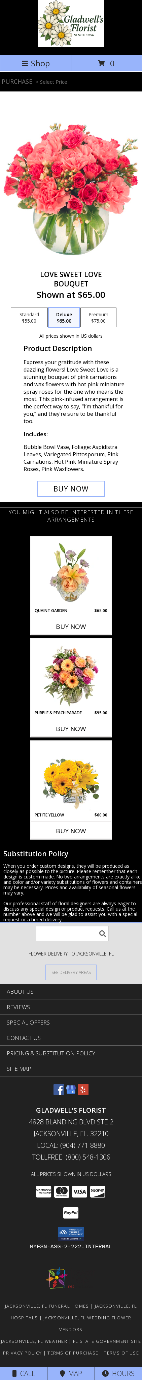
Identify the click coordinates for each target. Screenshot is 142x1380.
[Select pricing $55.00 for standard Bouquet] (29, 317)
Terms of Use (121, 1353)
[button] (71, 1234)
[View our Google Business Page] (71, 1093)
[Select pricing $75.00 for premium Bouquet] (98, 317)
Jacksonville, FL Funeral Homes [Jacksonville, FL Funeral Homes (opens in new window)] (47, 1306)
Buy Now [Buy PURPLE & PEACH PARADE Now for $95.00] (71, 728)
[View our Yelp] (83, 1093)
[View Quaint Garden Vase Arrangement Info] (71, 572)
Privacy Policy (22, 1353)
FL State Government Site (107, 1341)
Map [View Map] (71, 1373)
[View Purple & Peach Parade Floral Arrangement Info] (71, 674)
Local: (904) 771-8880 (71, 1145)
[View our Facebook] (59, 1093)
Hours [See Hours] (118, 1373)
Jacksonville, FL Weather (34, 1341)
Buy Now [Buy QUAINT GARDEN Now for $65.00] (71, 626)
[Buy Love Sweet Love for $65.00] (71, 489)
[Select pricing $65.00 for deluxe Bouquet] (64, 317)
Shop (36, 63)
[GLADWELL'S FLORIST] (71, 45)
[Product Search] (72, 933)
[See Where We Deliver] (71, 972)
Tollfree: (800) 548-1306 (71, 1157)
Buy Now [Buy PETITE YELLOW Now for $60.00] (71, 831)
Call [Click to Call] (23, 1373)
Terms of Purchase (72, 1353)
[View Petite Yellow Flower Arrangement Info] (71, 777)
